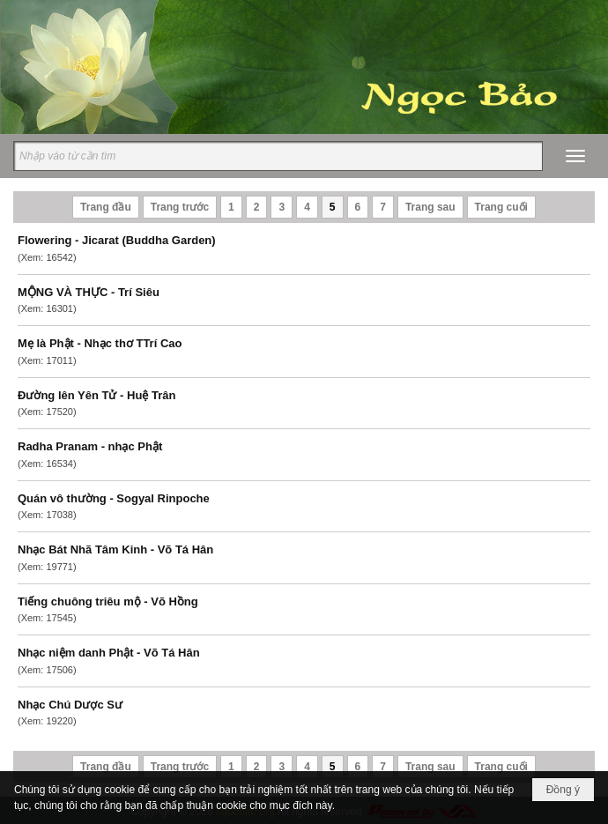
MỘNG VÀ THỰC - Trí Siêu (88, 292)
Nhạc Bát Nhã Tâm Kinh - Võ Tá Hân (115, 549)
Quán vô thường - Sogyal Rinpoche (114, 498)
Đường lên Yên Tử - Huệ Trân (96, 395)
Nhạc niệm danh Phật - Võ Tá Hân (109, 652)
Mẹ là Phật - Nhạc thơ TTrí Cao (100, 343)
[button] (575, 156)
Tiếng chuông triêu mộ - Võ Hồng (108, 601)
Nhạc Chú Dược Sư (70, 704)
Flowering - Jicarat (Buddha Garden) (117, 240)
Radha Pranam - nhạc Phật (90, 446)
